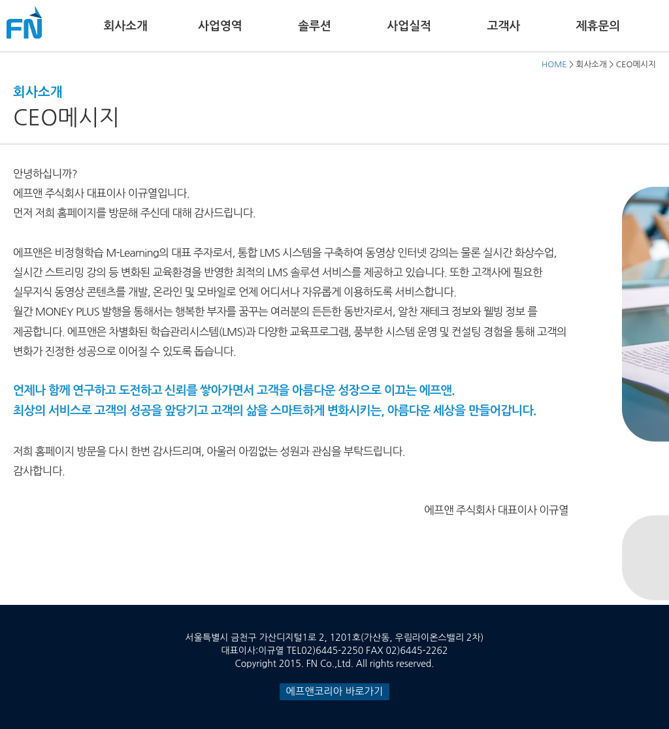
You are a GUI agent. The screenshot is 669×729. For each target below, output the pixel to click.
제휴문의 (598, 26)
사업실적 (409, 26)
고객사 (503, 26)
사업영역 (220, 26)
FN (24, 23)
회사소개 (125, 26)
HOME (554, 64)
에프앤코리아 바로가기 (334, 691)
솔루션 (314, 26)
